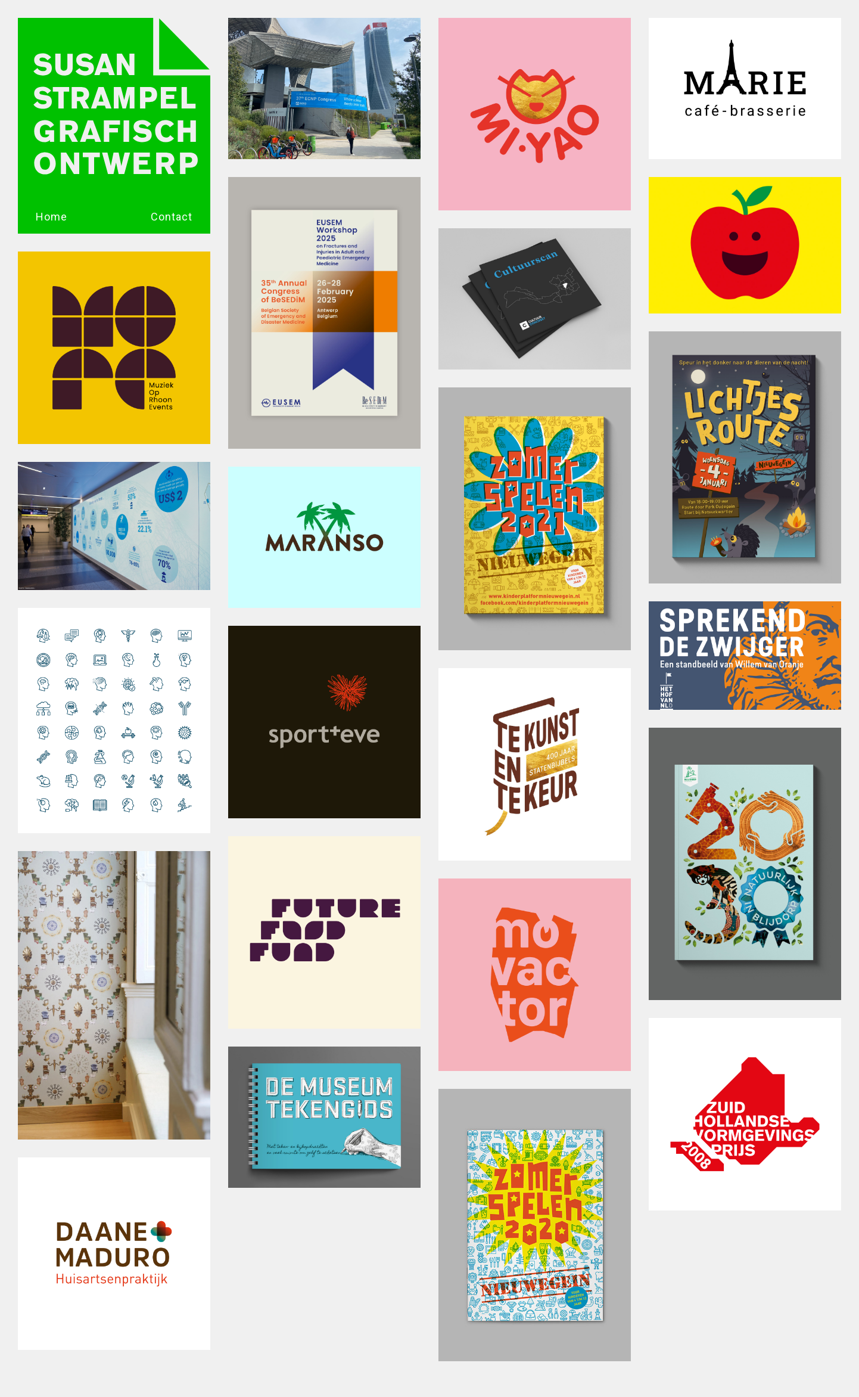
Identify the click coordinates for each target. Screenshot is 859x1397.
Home (51, 216)
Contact (171, 216)
